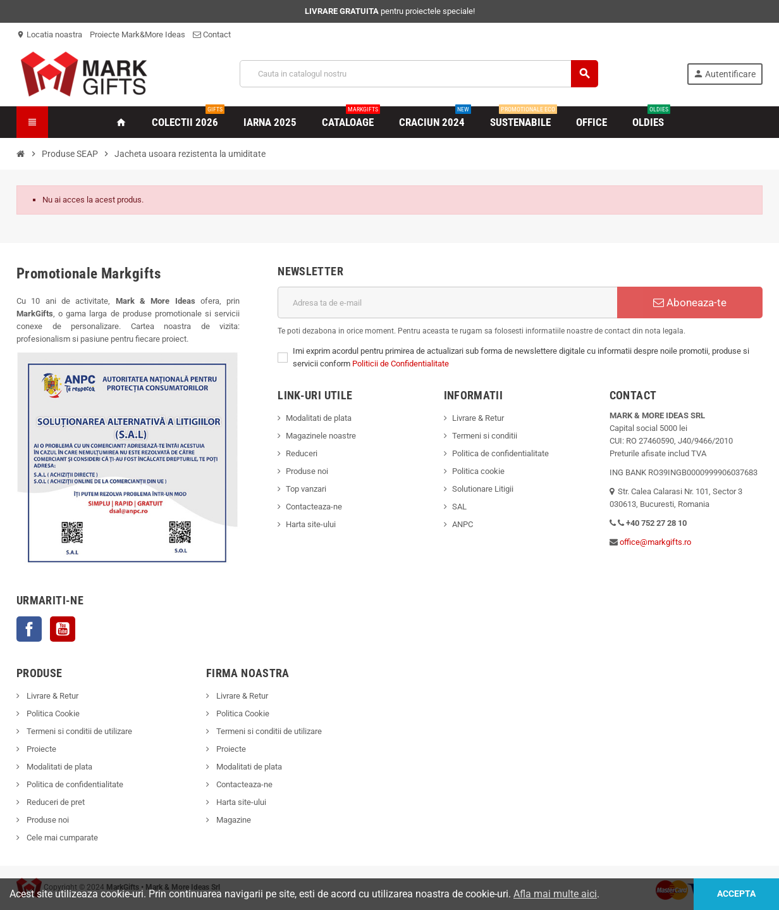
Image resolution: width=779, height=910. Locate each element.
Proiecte (40, 749)
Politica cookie (478, 471)
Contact (212, 34)
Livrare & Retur (478, 418)
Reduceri (301, 453)
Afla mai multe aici (555, 894)
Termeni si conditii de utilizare (78, 731)
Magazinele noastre (321, 435)
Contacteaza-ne (314, 506)
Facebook (29, 629)
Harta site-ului (311, 524)
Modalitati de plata (319, 418)
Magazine (232, 820)
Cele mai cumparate (61, 837)
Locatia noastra (49, 34)
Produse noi (307, 471)
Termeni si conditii (484, 435)
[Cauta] (419, 73)
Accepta (736, 893)
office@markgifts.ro (655, 542)
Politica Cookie (52, 713)
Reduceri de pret (55, 802)
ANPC (462, 524)
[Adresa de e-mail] (447, 302)
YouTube (62, 629)
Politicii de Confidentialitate (400, 363)
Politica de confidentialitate (500, 453)
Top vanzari (306, 489)
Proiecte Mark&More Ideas (137, 34)
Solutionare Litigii (482, 489)
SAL (459, 506)
